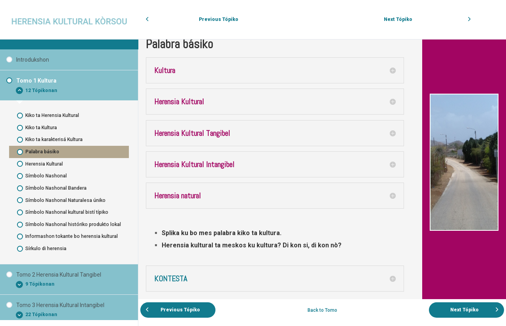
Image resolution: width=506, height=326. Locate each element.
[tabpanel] (322, 164)
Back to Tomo (322, 310)
